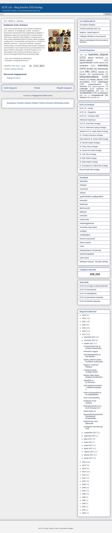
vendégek (83, 231)
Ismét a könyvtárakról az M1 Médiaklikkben (92, 394)
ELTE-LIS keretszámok (88, 290)
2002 (84, 507)
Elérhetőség (58, 103)
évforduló (20, 69)
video (85, 95)
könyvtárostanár (98, 74)
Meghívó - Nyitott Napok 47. (90, 32)
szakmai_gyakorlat (98, 86)
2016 (84, 462)
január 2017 (88, 458)
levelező (83, 80)
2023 (84, 315)
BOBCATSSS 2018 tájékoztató (91, 422)
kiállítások (83, 212)
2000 (84, 513)
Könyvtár (49, 103)
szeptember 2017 (90, 433)
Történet (42, 103)
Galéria (66, 103)
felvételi (89, 69)
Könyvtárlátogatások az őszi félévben (92, 355)
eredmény (84, 66)
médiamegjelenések (87, 223)
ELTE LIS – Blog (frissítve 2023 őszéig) (22, 7)
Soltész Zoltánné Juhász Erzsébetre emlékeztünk (93, 361)
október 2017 (89, 343)
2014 (84, 468)
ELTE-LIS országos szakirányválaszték (94, 286)
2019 (84, 328)
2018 (84, 331)
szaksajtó (84, 89)
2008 (84, 488)
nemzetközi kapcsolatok (88, 227)
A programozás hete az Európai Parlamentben (93, 347)
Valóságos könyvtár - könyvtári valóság (94, 262)
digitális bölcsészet (95, 58)
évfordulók (83, 216)
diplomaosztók (85, 208)
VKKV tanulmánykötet (92, 398)
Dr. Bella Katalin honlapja (89, 162)
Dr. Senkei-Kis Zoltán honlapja (91, 150)
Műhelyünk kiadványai (88, 120)
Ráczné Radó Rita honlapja (89, 170)
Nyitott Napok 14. (90, 411)
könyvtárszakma (89, 76)
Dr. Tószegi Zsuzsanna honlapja (91, 135)
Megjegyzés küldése (13, 78)
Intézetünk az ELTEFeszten (89, 381)
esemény (13, 69)
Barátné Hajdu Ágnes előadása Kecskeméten (93, 376)
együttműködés (86, 63)
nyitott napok (84, 258)
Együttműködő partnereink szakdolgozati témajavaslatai (93, 416)
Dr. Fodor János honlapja (89, 147)
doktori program (85, 242)
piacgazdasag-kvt (94, 84)
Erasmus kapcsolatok (87, 239)
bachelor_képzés (98, 54)
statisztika (83, 86)
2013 (84, 472)
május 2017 (88, 445)
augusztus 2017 (90, 436)
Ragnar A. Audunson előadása (91, 366)
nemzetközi (84, 82)
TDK (81, 55)
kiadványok (84, 204)
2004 (84, 500)
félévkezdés (103, 69)
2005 (84, 497)
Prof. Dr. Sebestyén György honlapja (93, 127)
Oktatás (28, 103)
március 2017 (89, 452)
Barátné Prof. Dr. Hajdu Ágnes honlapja (94, 131)
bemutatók (83, 200)
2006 (84, 494)
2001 (84, 510)
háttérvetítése (27, 58)
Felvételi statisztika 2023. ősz (90, 29)
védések (83, 193)
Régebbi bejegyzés (64, 88)
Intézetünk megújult (91, 351)
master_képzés (96, 79)
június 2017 (88, 442)
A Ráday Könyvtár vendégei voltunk (91, 371)
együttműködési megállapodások (91, 196)
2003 (84, 503)
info (87, 71)
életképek (83, 97)
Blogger (70, 528)
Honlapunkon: (12, 103)
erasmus (102, 63)
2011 (84, 478)
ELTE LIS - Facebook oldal (89, 116)
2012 (84, 475)
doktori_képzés (86, 60)
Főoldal (37, 88)
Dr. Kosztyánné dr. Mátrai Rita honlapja (94, 166)
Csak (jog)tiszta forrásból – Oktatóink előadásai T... (93, 387)
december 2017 (90, 337)
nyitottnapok (103, 82)
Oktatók (35, 103)
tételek (102, 91)
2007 (84, 491)
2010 (84, 481)
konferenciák (84, 219)
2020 (84, 325)
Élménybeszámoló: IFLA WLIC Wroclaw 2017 (92, 407)
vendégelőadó (86, 93)
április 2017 (88, 448)
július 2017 (88, 439)
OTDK (82, 246)
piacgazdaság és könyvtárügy (90, 250)
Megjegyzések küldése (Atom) (42, 95)
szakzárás (99, 89)
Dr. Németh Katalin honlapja (90, 143)
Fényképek (8, 60)
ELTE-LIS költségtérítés (88, 293)
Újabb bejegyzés (10, 88)
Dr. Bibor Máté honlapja (88, 158)
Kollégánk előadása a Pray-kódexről (93, 36)
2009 (84, 484)
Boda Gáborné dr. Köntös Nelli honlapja (94, 139)
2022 (84, 318)
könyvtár (83, 74)
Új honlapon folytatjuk (87, 25)
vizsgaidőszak (97, 95)
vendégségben (103, 93)
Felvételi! (20, 103)
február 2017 (89, 455)
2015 (84, 465)
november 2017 (90, 340)
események (84, 189)
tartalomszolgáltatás (87, 91)
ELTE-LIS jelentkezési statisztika (91, 297)
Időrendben (84, 181)
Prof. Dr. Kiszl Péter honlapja (90, 124)
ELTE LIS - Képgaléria (88, 112)
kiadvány (101, 72)
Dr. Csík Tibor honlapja (88, 154)
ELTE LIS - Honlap (86, 108)
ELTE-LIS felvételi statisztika (90, 301)
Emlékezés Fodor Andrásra (90, 402)
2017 (84, 334)
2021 (84, 321)
